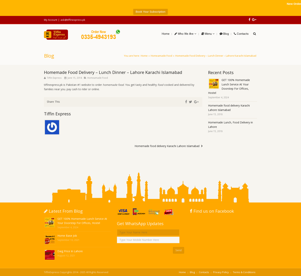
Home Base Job (67, 235)
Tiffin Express (54, 77)
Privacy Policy (221, 272)
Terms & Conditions (244, 272)
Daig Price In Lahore (70, 251)
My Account (50, 19)
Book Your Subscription (150, 11)
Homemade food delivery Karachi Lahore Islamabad (167, 146)
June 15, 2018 (75, 77)
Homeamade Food (161, 55)
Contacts (204, 272)
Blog (192, 272)
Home (144, 55)
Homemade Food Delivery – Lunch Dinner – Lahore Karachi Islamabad (113, 72)
